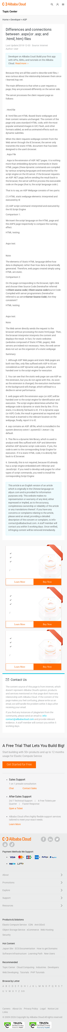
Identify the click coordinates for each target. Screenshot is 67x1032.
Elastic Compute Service (14, 924)
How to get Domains (47, 948)
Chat (11, 788)
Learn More (19, 582)
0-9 (23, 991)
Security (6, 935)
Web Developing (10, 972)
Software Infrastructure (14, 953)
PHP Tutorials (37, 972)
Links (5, 1012)
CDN (30, 924)
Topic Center (8, 967)
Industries (41, 967)
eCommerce (33, 929)
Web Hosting (47, 929)
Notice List (53, 1008)
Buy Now (47, 582)
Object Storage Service (13, 929)
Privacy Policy (31, 1008)
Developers (53, 967)
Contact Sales (30, 788)
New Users (49, 953)
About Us (17, 1008)
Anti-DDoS (39, 924)
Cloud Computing (25, 967)
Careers (6, 1008)
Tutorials (24, 972)
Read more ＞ (22, 63)
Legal (43, 1008)
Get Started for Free (19, 764)
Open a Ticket (16, 808)
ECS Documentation (25, 948)
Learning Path (35, 953)
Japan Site (7, 948)
